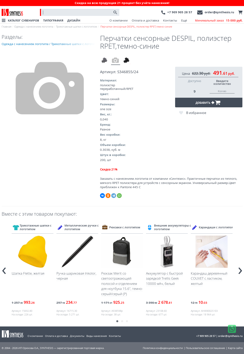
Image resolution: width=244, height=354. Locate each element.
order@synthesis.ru (219, 12)
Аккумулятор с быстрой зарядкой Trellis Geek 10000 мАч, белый (164, 278)
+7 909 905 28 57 (179, 12)
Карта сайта (235, 348)
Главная (6, 26)
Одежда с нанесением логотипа (33, 26)
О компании (118, 20)
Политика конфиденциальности (163, 348)
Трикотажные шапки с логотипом (76, 26)
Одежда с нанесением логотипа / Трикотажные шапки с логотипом (51, 44)
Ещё (184, 20)
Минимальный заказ (219, 20)
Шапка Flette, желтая (28, 273)
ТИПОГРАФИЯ (53, 20)
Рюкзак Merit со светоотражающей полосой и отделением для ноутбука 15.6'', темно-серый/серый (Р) (122, 283)
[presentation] (4, 269)
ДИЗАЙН (73, 20)
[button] (117, 321)
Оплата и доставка (145, 20)
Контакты (170, 20)
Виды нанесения (96, 336)
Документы (77, 336)
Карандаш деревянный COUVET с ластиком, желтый (209, 278)
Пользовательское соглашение (205, 348)
